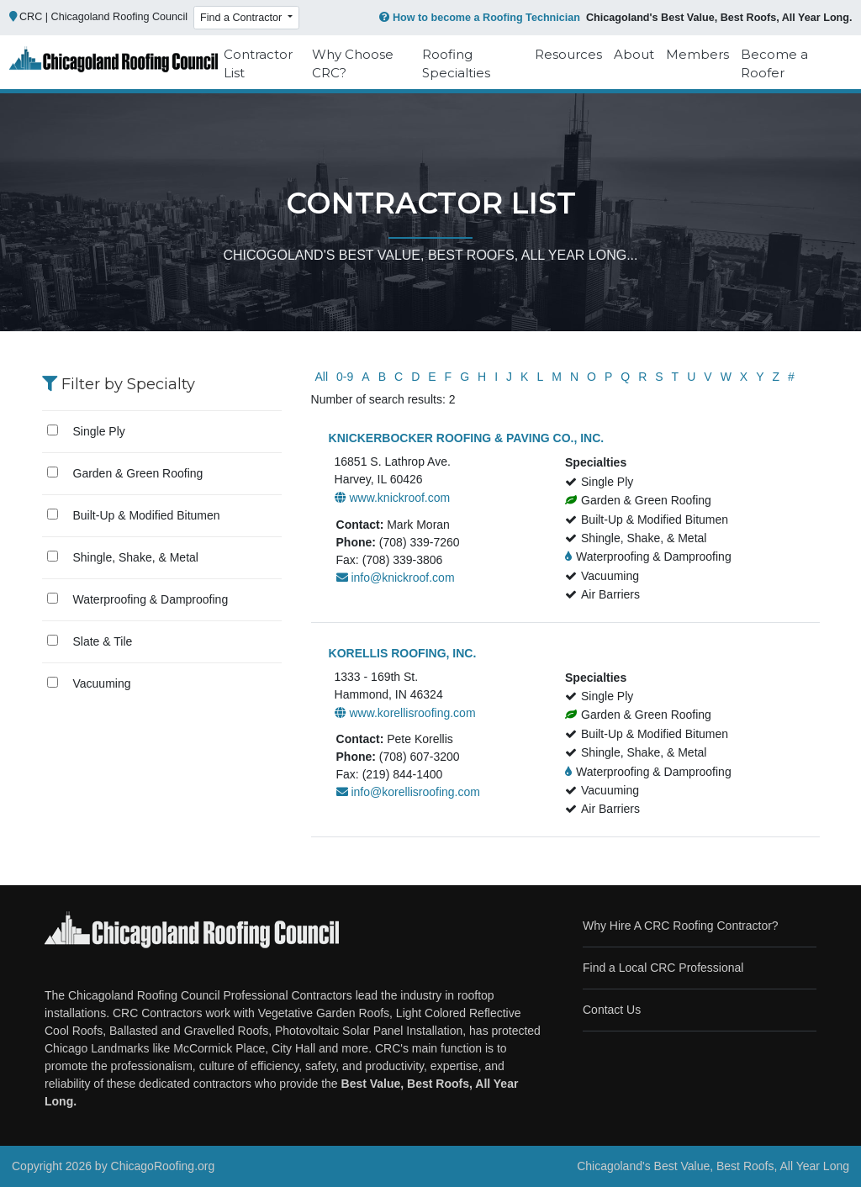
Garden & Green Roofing (138, 473)
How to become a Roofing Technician (478, 18)
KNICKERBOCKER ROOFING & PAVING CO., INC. (467, 438)
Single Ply (99, 431)
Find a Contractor (242, 18)
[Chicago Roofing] (113, 64)
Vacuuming (102, 683)
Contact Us (612, 1009)
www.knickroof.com (393, 497)
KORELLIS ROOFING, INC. (403, 653)
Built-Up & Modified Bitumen (146, 515)
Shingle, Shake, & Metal (135, 557)
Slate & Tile (103, 641)
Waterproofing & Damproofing (151, 599)
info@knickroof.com (395, 577)
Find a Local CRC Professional (663, 967)
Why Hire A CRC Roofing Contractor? (681, 925)
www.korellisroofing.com (405, 713)
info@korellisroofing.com (408, 792)
